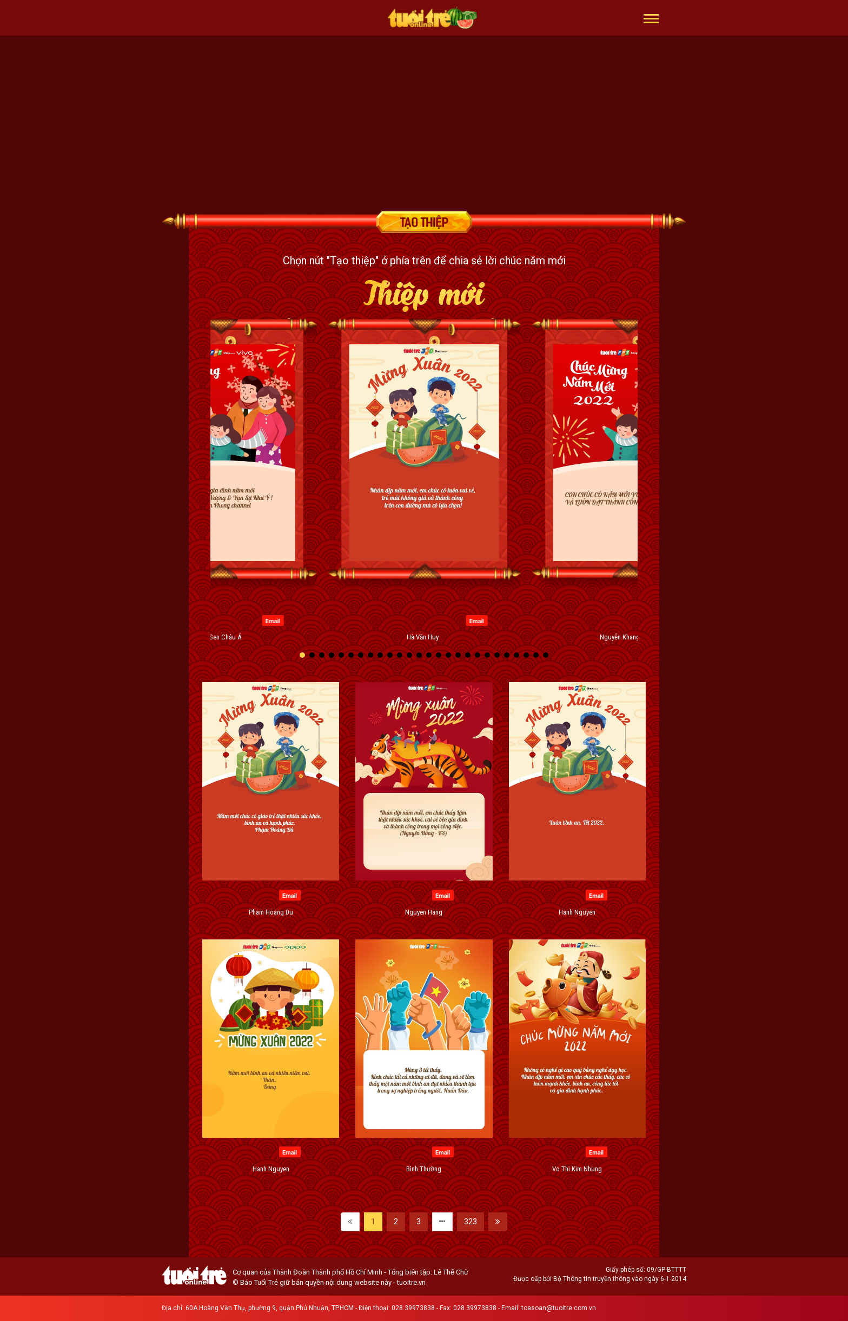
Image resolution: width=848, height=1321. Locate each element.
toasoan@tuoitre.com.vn (558, 1308)
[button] (651, 18)
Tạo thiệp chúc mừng (424, 222)
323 (470, 1221)
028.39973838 (413, 1308)
